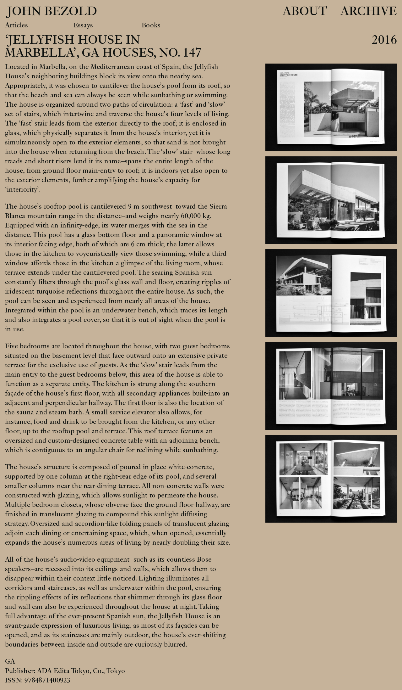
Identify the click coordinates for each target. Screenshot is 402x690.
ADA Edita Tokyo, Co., (71, 671)
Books (151, 25)
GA (10, 661)
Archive (368, 11)
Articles (16, 25)
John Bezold (50, 11)
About (305, 11)
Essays (83, 25)
